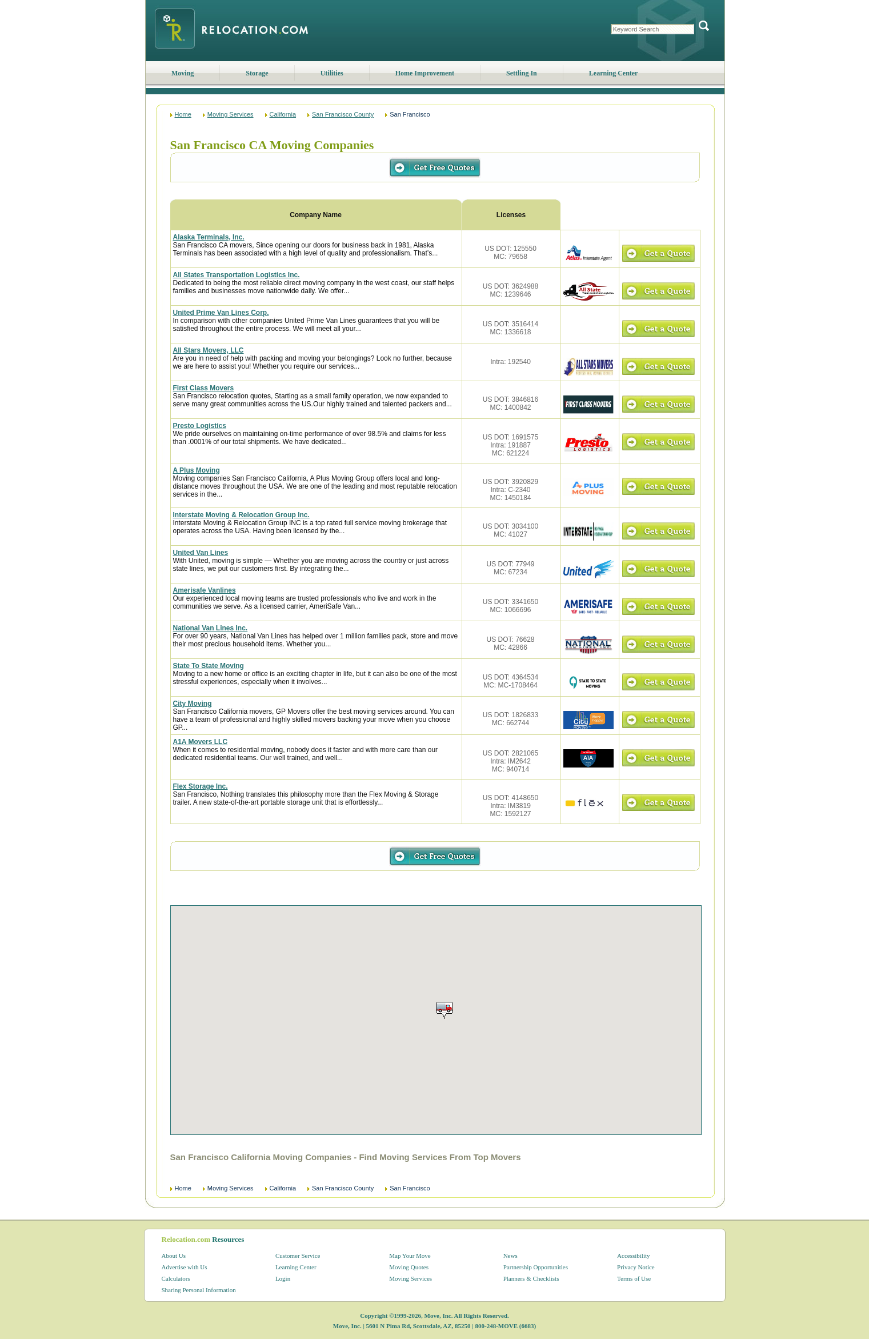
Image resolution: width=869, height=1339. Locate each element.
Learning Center (613, 73)
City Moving (192, 704)
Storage (257, 73)
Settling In (521, 73)
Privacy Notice (636, 1267)
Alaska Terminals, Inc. (209, 237)
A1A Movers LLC (200, 742)
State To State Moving (208, 666)
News (510, 1255)
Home (183, 114)
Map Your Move (409, 1255)
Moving (182, 73)
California (283, 114)
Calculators (176, 1278)
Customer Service (298, 1255)
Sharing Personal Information (199, 1289)
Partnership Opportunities (535, 1267)
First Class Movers (203, 388)
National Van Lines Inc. (210, 628)
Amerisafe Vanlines (204, 590)
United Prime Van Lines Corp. (221, 313)
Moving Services (230, 114)
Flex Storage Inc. (200, 786)
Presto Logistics (199, 426)
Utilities (332, 73)
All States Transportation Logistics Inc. (236, 275)
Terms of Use (634, 1278)
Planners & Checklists (531, 1278)
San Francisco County (343, 114)
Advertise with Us (184, 1267)
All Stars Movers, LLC (208, 350)
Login (282, 1278)
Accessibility (633, 1255)
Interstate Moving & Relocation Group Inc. (241, 515)
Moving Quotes (409, 1267)
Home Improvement (424, 73)
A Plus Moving (196, 470)
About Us (174, 1255)
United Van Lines (201, 553)
